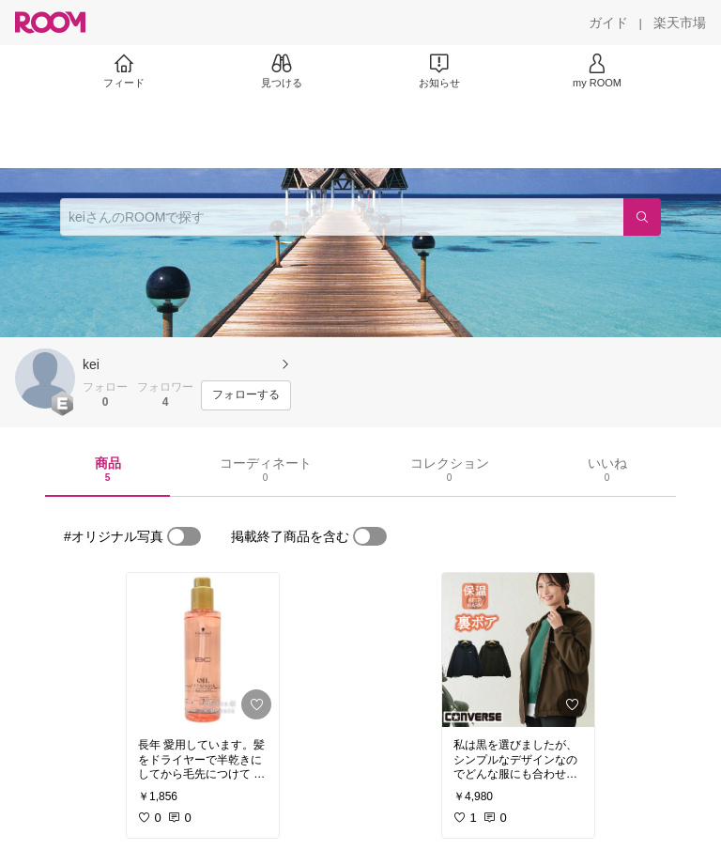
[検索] (642, 217)
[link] (203, 650)
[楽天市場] (679, 22)
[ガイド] (608, 22)
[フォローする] (246, 395)
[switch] (184, 536)
